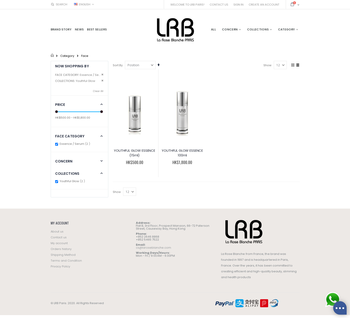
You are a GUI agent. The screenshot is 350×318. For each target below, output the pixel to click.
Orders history (61, 249)
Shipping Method (63, 255)
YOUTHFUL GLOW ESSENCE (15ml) (134, 153)
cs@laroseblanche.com (153, 247)
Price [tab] (60, 104)
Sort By (118, 65)
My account (59, 243)
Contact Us (219, 4)
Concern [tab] (64, 161)
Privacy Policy (60, 266)
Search (59, 4)
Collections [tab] (67, 173)
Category (67, 55)
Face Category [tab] (70, 136)
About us (57, 231)
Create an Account (264, 4)
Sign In (238, 4)
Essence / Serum (75, 144)
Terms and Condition (66, 260)
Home (52, 55)
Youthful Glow (73, 181)
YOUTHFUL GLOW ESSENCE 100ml (182, 153)
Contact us (59, 237)
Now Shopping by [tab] (72, 66)
